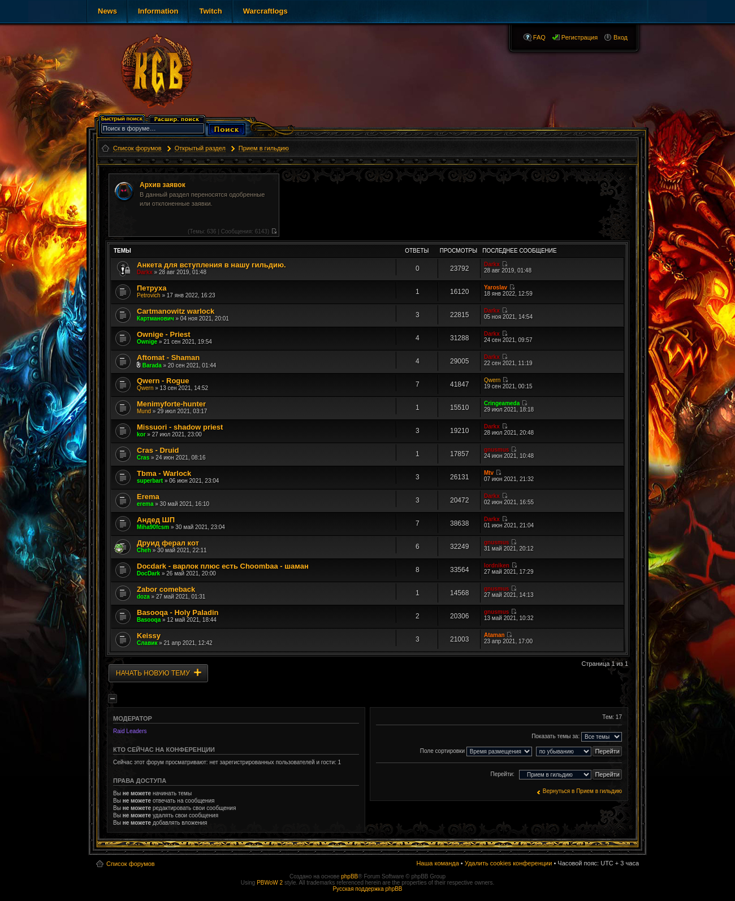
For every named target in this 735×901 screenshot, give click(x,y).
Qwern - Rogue (163, 380)
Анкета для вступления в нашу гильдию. (211, 265)
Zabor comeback (166, 589)
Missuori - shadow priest (180, 427)
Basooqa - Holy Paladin (177, 612)
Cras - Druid (158, 450)
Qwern (145, 388)
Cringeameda (502, 403)
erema (145, 504)
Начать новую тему (153, 673)
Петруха (151, 288)
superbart (150, 481)
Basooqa (149, 620)
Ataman (494, 635)
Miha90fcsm (153, 527)
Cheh (144, 550)
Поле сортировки (476, 751)
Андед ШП (156, 520)
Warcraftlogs (265, 11)
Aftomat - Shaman (168, 357)
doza (143, 597)
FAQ (539, 37)
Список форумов (130, 863)
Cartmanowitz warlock (175, 311)
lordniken (496, 565)
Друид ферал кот (168, 543)
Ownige (147, 342)
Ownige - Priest (164, 334)
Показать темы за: (576, 737)
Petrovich (149, 295)
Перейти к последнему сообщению (274, 231)
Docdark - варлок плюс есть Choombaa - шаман (223, 566)
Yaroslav (495, 287)
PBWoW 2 (270, 883)
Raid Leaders (129, 731)
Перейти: (502, 774)
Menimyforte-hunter (171, 404)
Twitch (210, 11)
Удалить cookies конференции (508, 863)
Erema (148, 496)
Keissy (149, 635)
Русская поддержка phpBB (367, 889)
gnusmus (496, 450)
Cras (143, 457)
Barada (152, 365)
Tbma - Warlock (164, 473)
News (107, 11)
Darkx (145, 272)
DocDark (148, 573)
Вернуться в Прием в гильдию (582, 791)
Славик (147, 643)
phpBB (349, 876)
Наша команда (437, 863)
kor (141, 434)
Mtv (489, 473)
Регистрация (579, 37)
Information (158, 11)
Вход (620, 37)
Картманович (155, 318)
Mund (144, 411)
